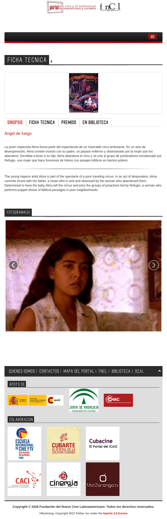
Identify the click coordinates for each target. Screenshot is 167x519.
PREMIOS (68, 122)
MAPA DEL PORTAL (79, 371)
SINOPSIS (15, 122)
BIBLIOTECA (121, 371)
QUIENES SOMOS (22, 371)
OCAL (139, 371)
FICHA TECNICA (42, 122)
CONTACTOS (49, 371)
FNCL (103, 371)
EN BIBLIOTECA (95, 122)
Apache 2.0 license (115, 513)
